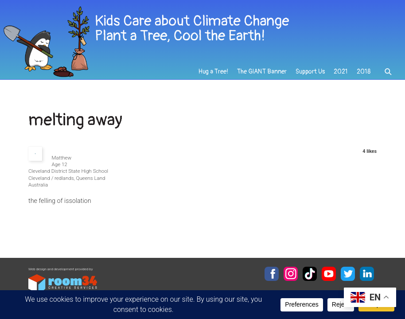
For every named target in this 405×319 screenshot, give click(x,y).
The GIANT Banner (262, 71)
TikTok (310, 274)
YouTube (329, 274)
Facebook (272, 274)
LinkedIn (367, 274)
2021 (341, 71)
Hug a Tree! (213, 71)
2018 (363, 71)
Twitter (348, 274)
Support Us (310, 71)
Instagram (291, 274)
